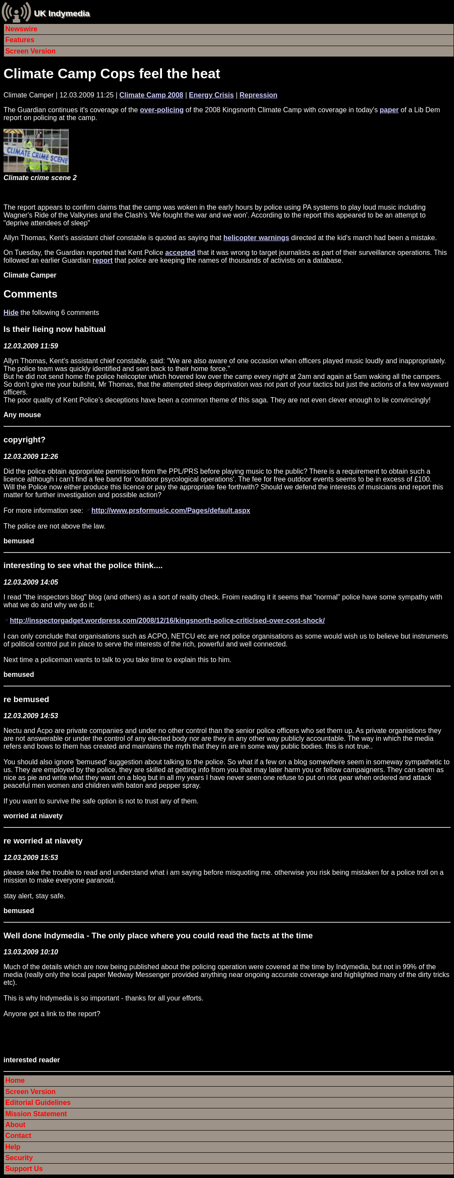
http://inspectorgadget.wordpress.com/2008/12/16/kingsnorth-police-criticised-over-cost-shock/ (167, 620)
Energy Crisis (211, 95)
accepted (180, 252)
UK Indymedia (62, 13)
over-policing (161, 110)
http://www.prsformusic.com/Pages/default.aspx (170, 510)
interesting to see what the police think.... (83, 565)
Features (19, 40)
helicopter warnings (256, 237)
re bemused (26, 699)
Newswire (21, 29)
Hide (11, 312)
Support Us (24, 1168)
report (103, 260)
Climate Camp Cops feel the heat (111, 73)
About (15, 1124)
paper (389, 110)
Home (14, 1080)
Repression (258, 95)
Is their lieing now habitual (54, 329)
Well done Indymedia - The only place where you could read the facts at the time (158, 935)
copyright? (24, 439)
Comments (30, 294)
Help (12, 1147)
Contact (18, 1135)
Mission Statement (36, 1114)
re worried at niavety (43, 840)
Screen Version (30, 51)
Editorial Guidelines (38, 1102)
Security (19, 1157)
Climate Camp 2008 (151, 95)
